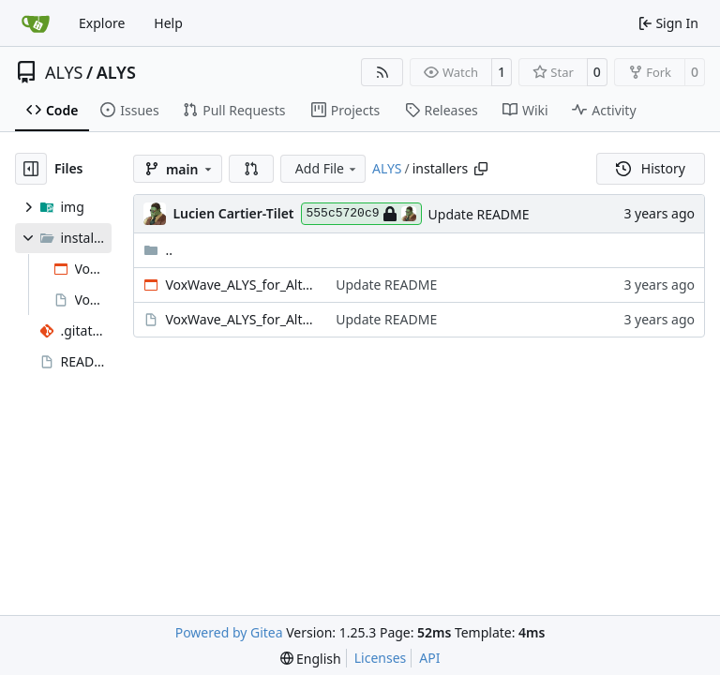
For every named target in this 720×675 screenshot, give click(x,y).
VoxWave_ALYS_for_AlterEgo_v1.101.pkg (241, 319)
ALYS (63, 72)
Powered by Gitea (229, 632)
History (650, 168)
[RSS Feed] (382, 72)
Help (168, 23)
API (429, 658)
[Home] (35, 23)
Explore (102, 23)
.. (157, 250)
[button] (251, 169)
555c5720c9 (361, 213)
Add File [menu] (327, 168)
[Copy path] (481, 168)
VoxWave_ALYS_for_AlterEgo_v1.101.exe (241, 284)
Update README (479, 214)
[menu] (310, 659)
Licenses (380, 658)
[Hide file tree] (31, 169)
